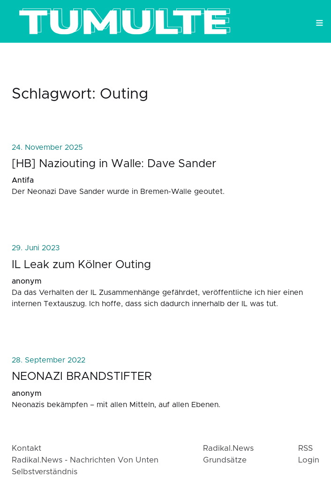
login (308, 460)
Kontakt (26, 448)
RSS (305, 448)
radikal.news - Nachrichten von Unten (85, 460)
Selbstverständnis (44, 472)
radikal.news (228, 448)
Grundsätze (225, 460)
